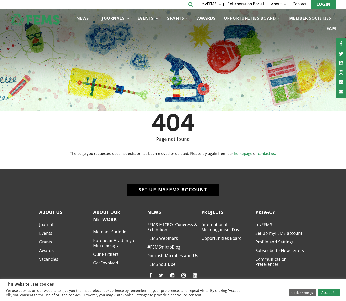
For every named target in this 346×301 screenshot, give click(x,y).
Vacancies (48, 259)
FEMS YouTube (161, 264)
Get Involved (105, 262)
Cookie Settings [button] (302, 293)
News (82, 18)
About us (50, 212)
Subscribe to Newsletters (279, 250)
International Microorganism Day (220, 227)
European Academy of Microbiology (115, 243)
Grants (175, 18)
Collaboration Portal (245, 4)
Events (145, 18)
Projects (212, 212)
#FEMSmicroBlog (163, 247)
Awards (206, 18)
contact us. (267, 153)
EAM (331, 28)
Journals (113, 18)
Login (323, 4)
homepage (243, 153)
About (276, 4)
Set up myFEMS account (173, 189)
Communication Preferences (271, 262)
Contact (300, 4)
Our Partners (105, 254)
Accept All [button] (329, 293)
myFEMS (208, 4)
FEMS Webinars (162, 238)
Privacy (265, 212)
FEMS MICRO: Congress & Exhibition (172, 227)
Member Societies (310, 18)
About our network (106, 215)
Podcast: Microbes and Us (172, 255)
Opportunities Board (250, 18)
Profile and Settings (274, 241)
